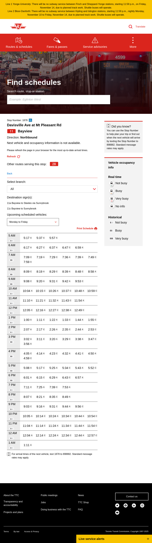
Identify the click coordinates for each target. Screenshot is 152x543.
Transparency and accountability (13, 503)
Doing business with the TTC (56, 509)
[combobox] (58, 99)
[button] (133, 42)
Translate (140, 26)
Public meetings (49, 495)
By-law (16, 531)
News (81, 495)
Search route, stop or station (25, 91)
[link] (117, 505)
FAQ (80, 509)
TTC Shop (83, 502)
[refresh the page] (13, 156)
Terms (6, 531)
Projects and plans (13, 512)
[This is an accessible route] (30, 120)
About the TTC (11, 495)
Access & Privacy (31, 531)
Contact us (131, 496)
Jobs (43, 502)
